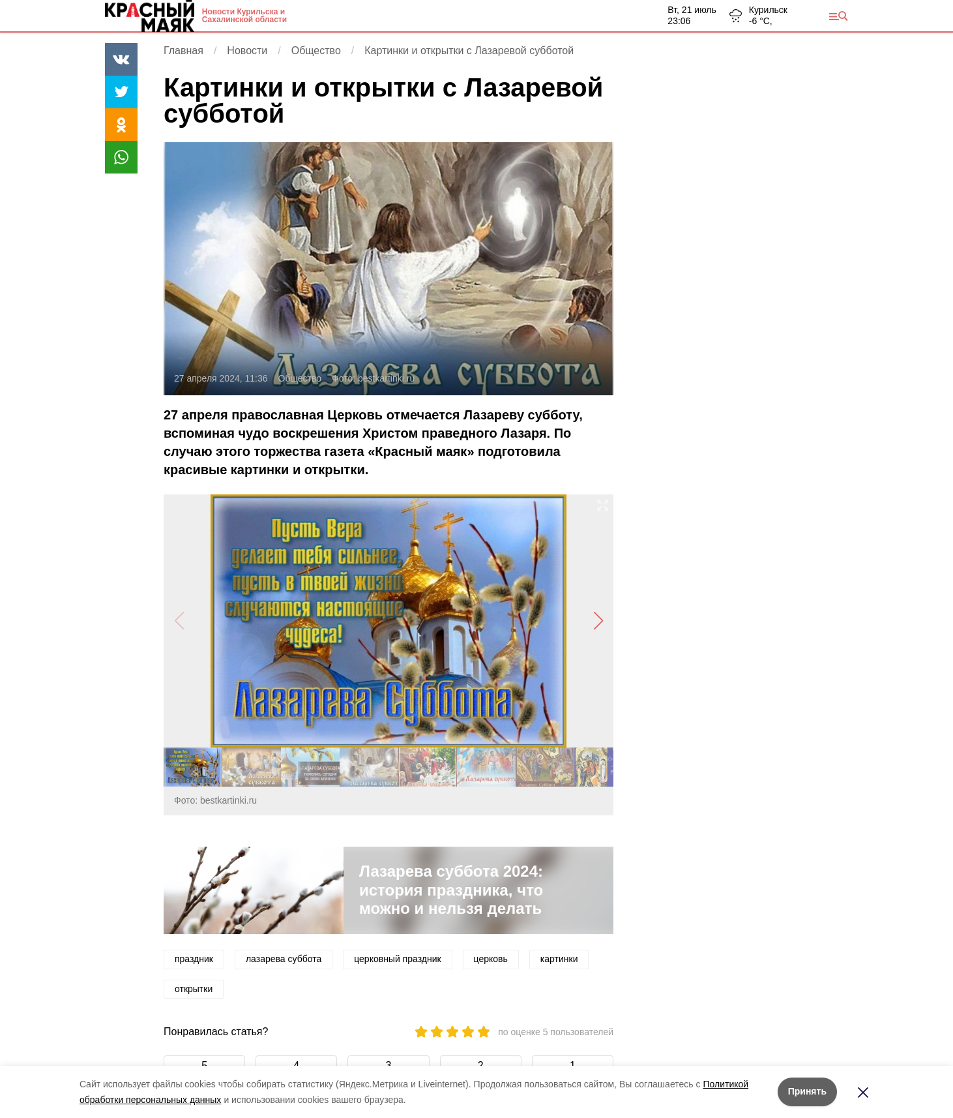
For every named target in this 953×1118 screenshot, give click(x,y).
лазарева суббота (283, 959)
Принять (807, 1091)
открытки (194, 989)
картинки (559, 959)
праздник (194, 959)
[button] (598, 621)
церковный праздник (397, 959)
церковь (491, 959)
